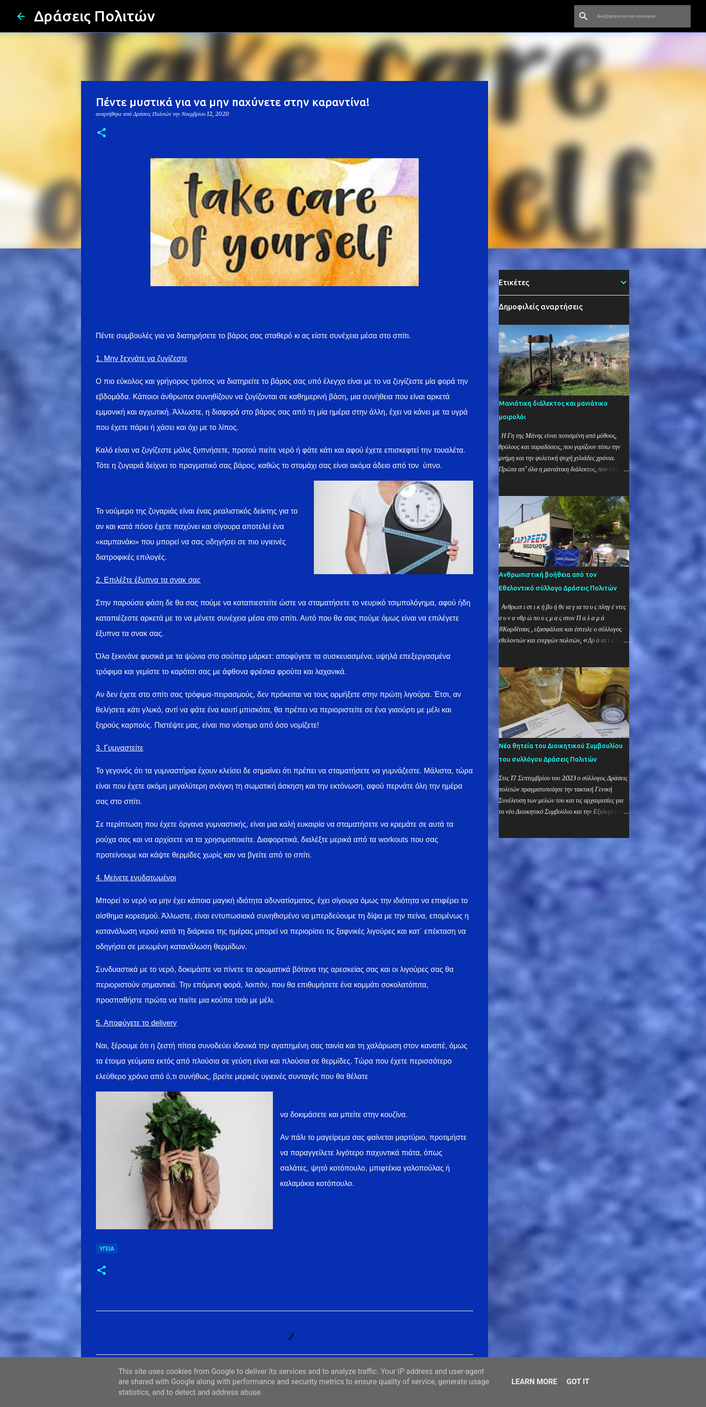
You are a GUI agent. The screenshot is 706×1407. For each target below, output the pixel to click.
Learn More (534, 1381)
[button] (101, 133)
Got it (577, 1381)
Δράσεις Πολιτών (94, 15)
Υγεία (107, 1249)
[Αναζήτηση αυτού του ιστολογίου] (642, 16)
